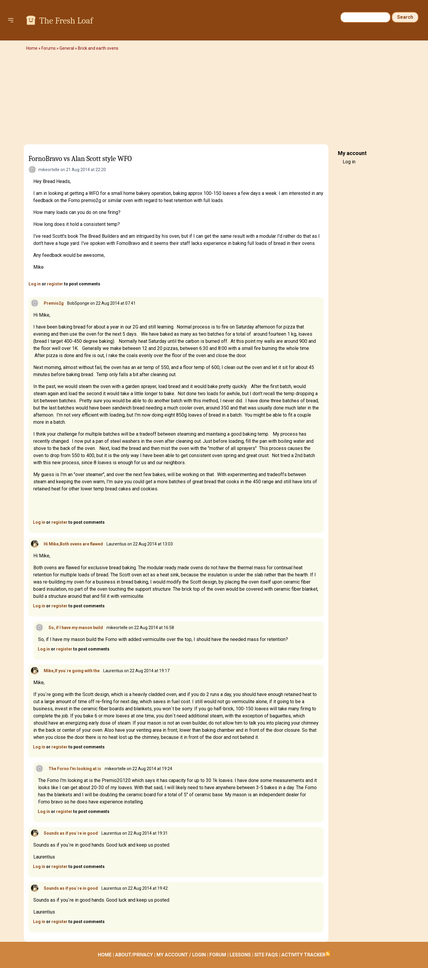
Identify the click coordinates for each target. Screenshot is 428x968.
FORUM (217, 955)
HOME (105, 955)
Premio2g (54, 303)
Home (31, 48)
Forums (48, 48)
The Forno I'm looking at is (74, 768)
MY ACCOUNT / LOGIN (181, 955)
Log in (35, 284)
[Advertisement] (214, 99)
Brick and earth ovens (98, 48)
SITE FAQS (266, 955)
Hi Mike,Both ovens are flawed (73, 544)
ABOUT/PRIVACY (134, 955)
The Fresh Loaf (66, 20)
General (66, 48)
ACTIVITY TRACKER (303, 955)
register (55, 284)
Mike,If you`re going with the (72, 670)
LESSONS (240, 955)
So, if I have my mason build (75, 627)
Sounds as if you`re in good (71, 833)
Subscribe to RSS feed (327, 953)
